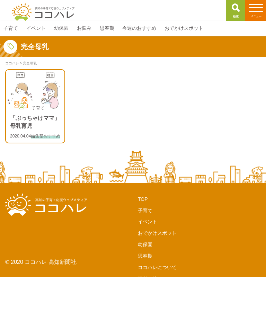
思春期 (145, 256)
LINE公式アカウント (160, 301)
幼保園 (145, 244)
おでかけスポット (157, 233)
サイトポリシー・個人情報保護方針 (176, 324)
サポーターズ (152, 290)
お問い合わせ (152, 313)
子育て (145, 210)
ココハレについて (157, 267)
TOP (143, 199)
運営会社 (147, 279)
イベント (147, 221)
